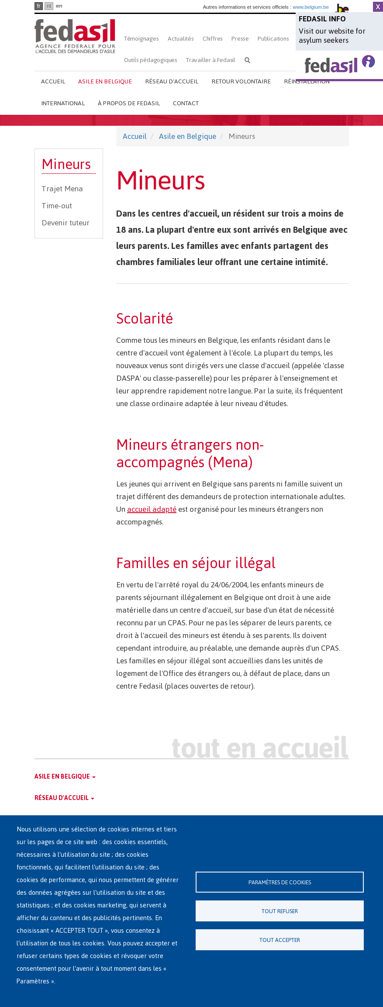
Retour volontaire (241, 81)
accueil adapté (151, 509)
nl (49, 6)
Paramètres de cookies (279, 882)
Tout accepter (279, 940)
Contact (186, 103)
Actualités (181, 39)
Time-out (56, 205)
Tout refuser (280, 911)
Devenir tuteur (65, 222)
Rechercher (247, 60)
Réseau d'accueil (171, 81)
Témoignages (141, 39)
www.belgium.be (311, 7)
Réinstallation (307, 81)
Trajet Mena (62, 188)
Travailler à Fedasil (210, 60)
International (63, 103)
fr (38, 6)
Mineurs (66, 164)
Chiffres (213, 39)
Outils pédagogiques (150, 60)
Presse (240, 39)
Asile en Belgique (105, 81)
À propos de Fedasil (129, 103)
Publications (273, 39)
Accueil (53, 81)
